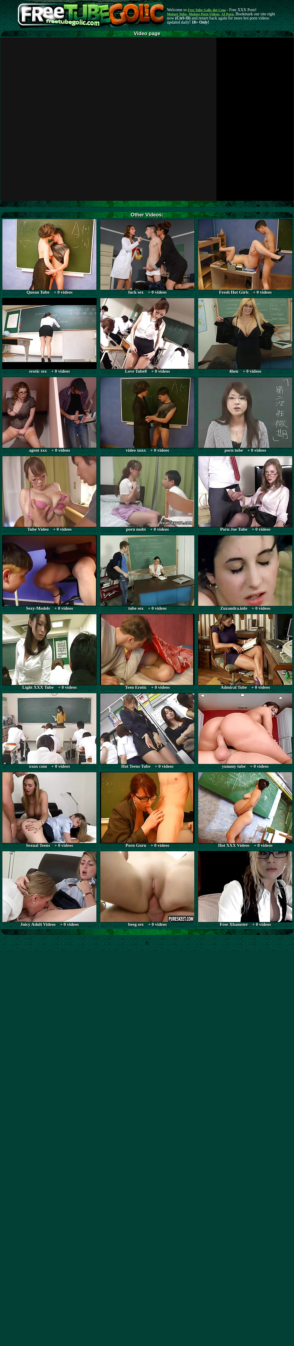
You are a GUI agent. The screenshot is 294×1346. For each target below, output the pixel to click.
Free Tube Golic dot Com (206, 10)
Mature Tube (177, 14)
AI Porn (227, 14)
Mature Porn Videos (204, 14)
